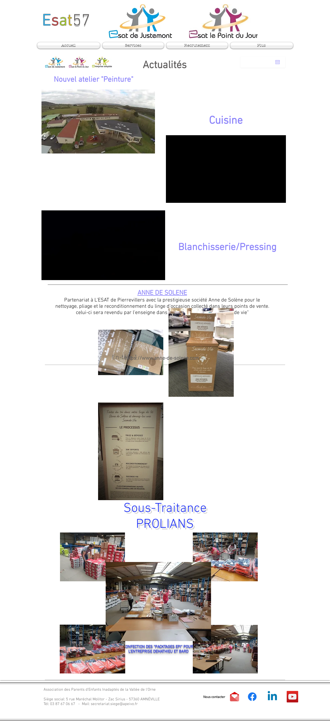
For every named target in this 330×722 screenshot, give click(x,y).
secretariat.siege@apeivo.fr (114, 704)
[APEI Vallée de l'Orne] (252, 696)
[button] (214, 697)
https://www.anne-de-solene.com (162, 358)
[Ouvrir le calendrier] (277, 62)
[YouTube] (292, 696)
